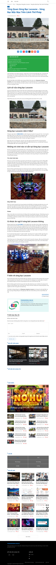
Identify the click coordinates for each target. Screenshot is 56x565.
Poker (11, 67)
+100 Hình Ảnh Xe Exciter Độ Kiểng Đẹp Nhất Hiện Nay (20, 435)
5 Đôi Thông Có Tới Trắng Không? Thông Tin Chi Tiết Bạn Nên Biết (42, 514)
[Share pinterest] (24, 52)
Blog (14, 4)
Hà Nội (31, 554)
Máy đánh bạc (13, 65)
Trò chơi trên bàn (13, 64)
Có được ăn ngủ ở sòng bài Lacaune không (17, 68)
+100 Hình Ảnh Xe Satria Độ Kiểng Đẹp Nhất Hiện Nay (41, 423)
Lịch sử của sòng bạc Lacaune (14, 59)
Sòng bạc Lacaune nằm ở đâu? (14, 61)
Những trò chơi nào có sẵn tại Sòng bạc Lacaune (18, 62)
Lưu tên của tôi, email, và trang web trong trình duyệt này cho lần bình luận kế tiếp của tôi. (28, 336)
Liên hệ (47, 562)
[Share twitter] (21, 52)
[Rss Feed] (13, 555)
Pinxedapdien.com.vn (27, 300)
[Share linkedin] (27, 52)
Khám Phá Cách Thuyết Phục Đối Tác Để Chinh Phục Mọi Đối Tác (38, 360)
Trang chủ (9, 4)
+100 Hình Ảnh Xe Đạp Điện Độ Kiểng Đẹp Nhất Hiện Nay (20, 429)
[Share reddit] (32, 52)
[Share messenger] (38, 52)
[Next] (46, 356)
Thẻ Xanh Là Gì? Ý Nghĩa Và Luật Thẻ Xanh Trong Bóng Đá (13, 530)
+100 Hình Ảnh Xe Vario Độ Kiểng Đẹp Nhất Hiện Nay (42, 434)
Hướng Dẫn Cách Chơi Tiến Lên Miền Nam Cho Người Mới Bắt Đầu (42, 530)
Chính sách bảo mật (39, 562)
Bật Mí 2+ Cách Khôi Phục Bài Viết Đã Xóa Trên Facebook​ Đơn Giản (27, 499)
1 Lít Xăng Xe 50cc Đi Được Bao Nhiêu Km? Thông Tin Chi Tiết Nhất (28, 514)
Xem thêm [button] (28, 536)
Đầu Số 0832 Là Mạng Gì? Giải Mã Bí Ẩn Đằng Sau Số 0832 (28, 530)
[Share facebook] (18, 52)
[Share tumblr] (29, 52)
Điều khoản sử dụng (29, 562)
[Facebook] (9, 555)
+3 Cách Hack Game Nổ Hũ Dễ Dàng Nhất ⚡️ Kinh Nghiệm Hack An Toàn (26, 407)
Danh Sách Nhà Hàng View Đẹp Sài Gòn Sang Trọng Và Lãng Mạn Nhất (18, 360)
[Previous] (10, 356)
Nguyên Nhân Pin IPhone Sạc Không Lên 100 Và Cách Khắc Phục (42, 499)
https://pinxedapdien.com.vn (27, 302)
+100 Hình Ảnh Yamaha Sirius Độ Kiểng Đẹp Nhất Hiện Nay (20, 416)
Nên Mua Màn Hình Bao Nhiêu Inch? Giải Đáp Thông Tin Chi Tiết (13, 499)
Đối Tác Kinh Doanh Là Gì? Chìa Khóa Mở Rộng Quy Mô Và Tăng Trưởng (42, 483)
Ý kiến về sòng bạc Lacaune (14, 70)
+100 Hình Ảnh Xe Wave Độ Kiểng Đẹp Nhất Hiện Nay (42, 428)
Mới (12, 1)
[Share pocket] (35, 52)
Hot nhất (16, 1)
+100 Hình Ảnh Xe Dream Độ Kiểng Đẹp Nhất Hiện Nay (20, 423)
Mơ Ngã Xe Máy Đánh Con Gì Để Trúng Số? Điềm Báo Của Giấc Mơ (42, 416)
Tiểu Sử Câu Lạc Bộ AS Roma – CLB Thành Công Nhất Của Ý (12, 514)
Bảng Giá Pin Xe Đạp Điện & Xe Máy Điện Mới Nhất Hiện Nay (20, 442)
